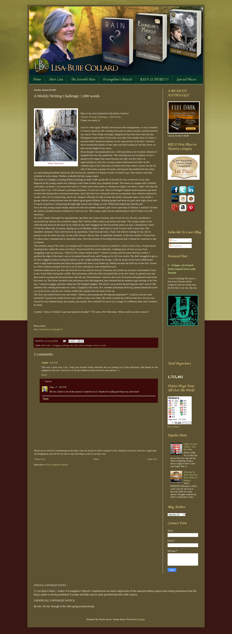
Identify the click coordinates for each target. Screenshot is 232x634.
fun (71, 345)
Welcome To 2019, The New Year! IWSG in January (191, 476)
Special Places (186, 79)
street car (96, 345)
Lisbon (81, 345)
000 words (46, 345)
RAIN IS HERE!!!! (154, 79)
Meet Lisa (56, 79)
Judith (45, 363)
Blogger (141, 619)
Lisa (46, 341)
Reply (44, 375)
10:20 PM (53, 363)
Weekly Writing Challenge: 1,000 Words (101, 116)
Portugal (88, 345)
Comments (175, 246)
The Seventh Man (83, 79)
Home (37, 79)
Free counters (174, 427)
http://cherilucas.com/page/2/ (48, 329)
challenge (65, 345)
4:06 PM (63, 387)
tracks (103, 345)
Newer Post (40, 459)
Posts (173, 240)
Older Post (152, 459)
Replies (48, 381)
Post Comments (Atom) (57, 464)
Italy (75, 345)
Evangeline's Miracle (117, 79)
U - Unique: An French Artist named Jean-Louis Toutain (182, 269)
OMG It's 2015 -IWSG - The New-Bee (190, 447)
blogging (56, 345)
